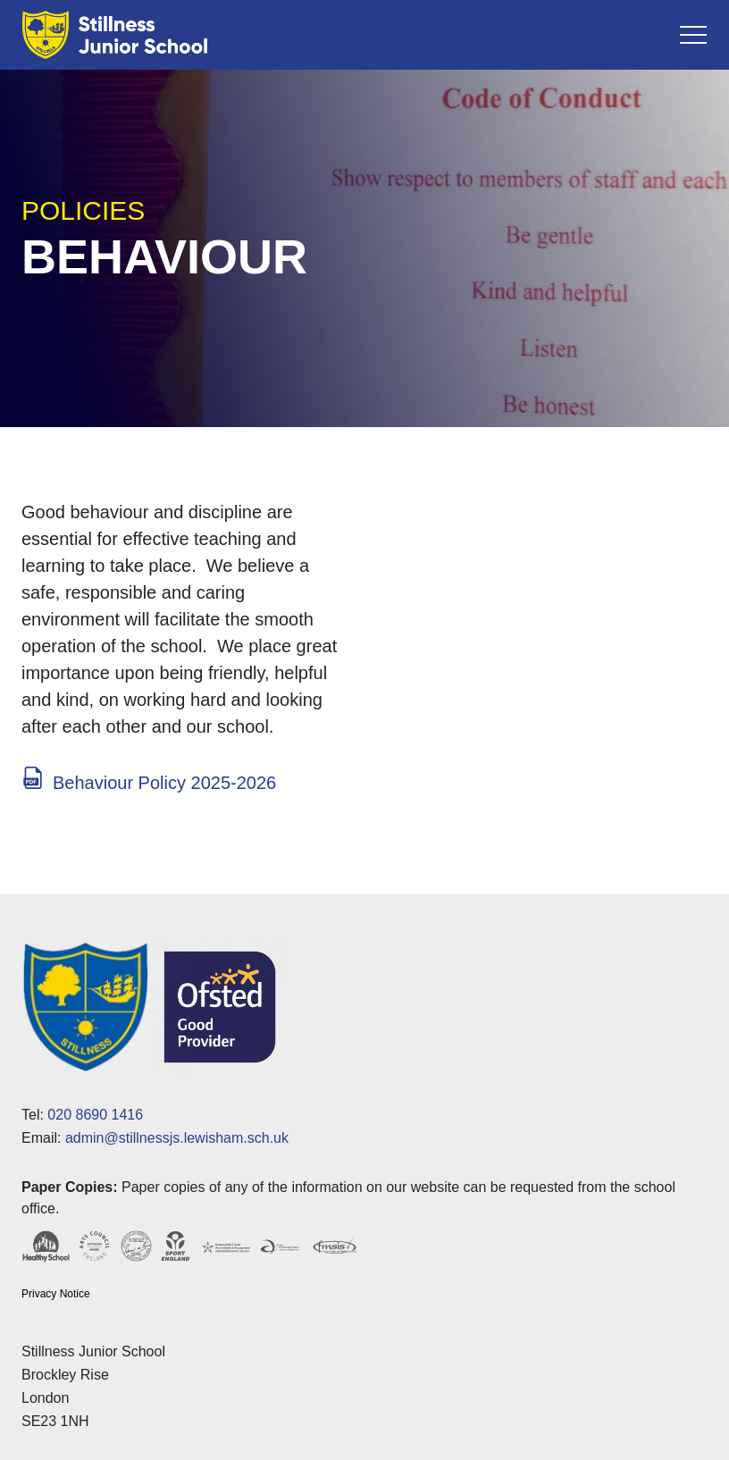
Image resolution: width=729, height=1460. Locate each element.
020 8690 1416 (95, 1114)
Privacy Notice (55, 1294)
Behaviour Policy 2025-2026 (164, 783)
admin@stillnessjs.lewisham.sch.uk (177, 1137)
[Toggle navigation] (693, 34)
